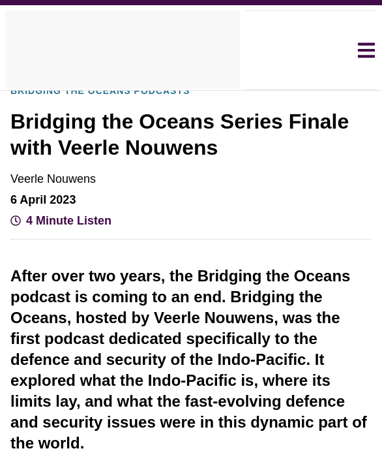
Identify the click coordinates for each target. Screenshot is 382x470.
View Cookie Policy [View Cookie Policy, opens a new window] (135, 244)
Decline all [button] (157, 280)
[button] (98, 316)
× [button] (342, 143)
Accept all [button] (274, 280)
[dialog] (190, 235)
